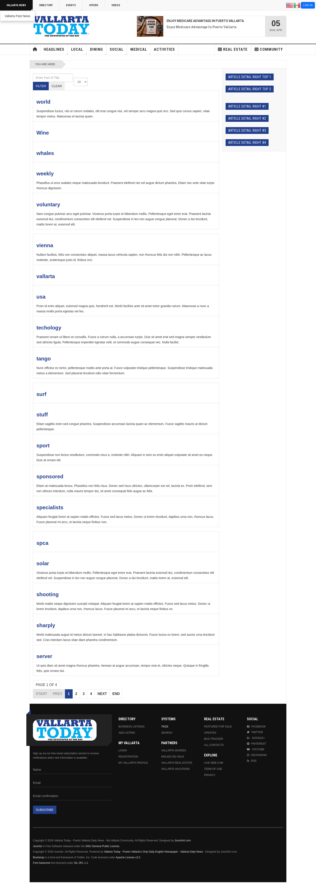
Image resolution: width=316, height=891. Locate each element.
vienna (44, 245)
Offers (93, 5)
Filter (41, 86)
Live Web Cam (213, 762)
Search (166, 732)
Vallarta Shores (173, 750)
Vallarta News (20, 7)
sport (43, 445)
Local (79, 51)
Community (269, 49)
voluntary (48, 204)
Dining (98, 51)
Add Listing (126, 732)
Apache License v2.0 (128, 857)
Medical (140, 51)
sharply (45, 625)
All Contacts (214, 745)
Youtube (255, 749)
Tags (164, 726)
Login (122, 750)
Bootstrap (38, 857)
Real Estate (233, 49)
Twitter (255, 732)
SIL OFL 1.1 (81, 862)
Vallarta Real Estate (176, 762)
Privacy (209, 775)
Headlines (56, 51)
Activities (164, 49)
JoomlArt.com (182, 840)
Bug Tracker (213, 738)
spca (42, 543)
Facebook (256, 726)
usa (40, 297)
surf (41, 394)
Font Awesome (41, 862)
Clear (57, 86)
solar (42, 563)
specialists (49, 507)
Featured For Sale (218, 726)
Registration (128, 756)
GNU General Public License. (102, 846)
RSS (252, 760)
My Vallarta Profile (133, 762)
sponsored (49, 476)
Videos (115, 5)
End (116, 694)
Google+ (256, 738)
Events (74, 7)
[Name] (72, 770)
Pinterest (256, 743)
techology (48, 328)
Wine (42, 133)
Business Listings (131, 726)
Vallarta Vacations (175, 768)
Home (35, 49)
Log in (307, 5)
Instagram (256, 755)
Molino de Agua (172, 756)
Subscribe (45, 810)
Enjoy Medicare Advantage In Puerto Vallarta (201, 27)
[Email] (72, 783)
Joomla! (37, 846)
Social (118, 51)
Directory (49, 7)
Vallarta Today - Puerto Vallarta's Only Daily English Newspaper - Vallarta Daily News (153, 851)
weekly (45, 173)
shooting (47, 594)
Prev (57, 694)
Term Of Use (213, 768)
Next (102, 694)
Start (41, 694)
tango (43, 359)
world (43, 102)
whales (45, 153)
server (44, 656)
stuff (42, 415)
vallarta (45, 276)
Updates (210, 732)
